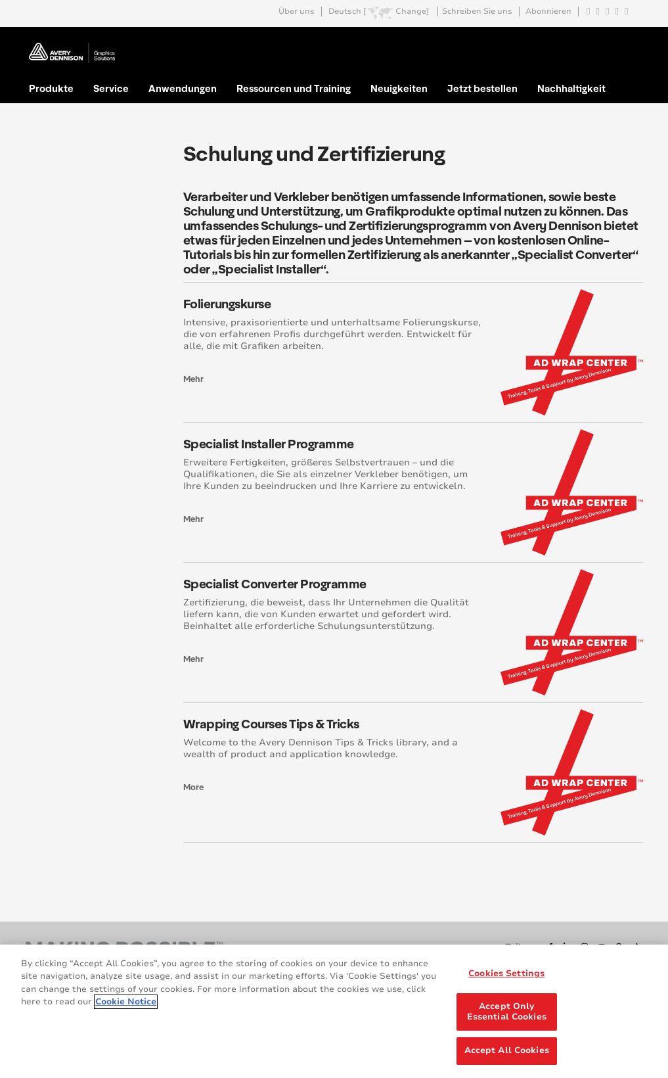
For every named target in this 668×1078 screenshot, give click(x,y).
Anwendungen (182, 88)
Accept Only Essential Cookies (506, 1013)
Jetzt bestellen (482, 88)
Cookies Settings (506, 974)
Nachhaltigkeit (571, 88)
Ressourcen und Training (293, 88)
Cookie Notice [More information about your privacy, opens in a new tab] (125, 1003)
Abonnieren (548, 11)
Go (632, 42)
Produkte (51, 88)
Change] (412, 11)
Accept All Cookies (506, 1052)
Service (111, 88)
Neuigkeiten (399, 88)
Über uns (296, 11)
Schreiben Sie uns (477, 11)
